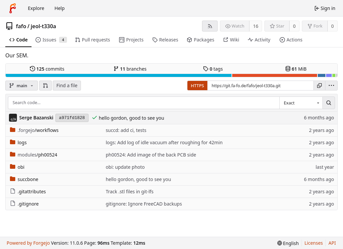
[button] (45, 86)
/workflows (34, 130)
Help (59, 8)
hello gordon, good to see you (131, 118)
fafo (21, 26)
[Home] (12, 8)
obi (17, 167)
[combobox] (300, 102)
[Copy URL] (319, 86)
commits (47, 69)
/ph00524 (33, 155)
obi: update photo (125, 167)
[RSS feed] (210, 26)
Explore (36, 8)
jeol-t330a (43, 26)
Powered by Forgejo (28, 243)
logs (18, 142)
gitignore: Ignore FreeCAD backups (144, 204)
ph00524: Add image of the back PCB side (151, 155)
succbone (24, 179)
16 (255, 26)
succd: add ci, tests (126, 130)
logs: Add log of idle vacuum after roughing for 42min (164, 142)
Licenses (314, 243)
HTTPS (197, 86)
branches (130, 69)
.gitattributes (28, 191)
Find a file (66, 85)
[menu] (331, 86)
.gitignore (24, 204)
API (332, 243)
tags (213, 69)
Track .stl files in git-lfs (130, 191)
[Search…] (328, 102)
